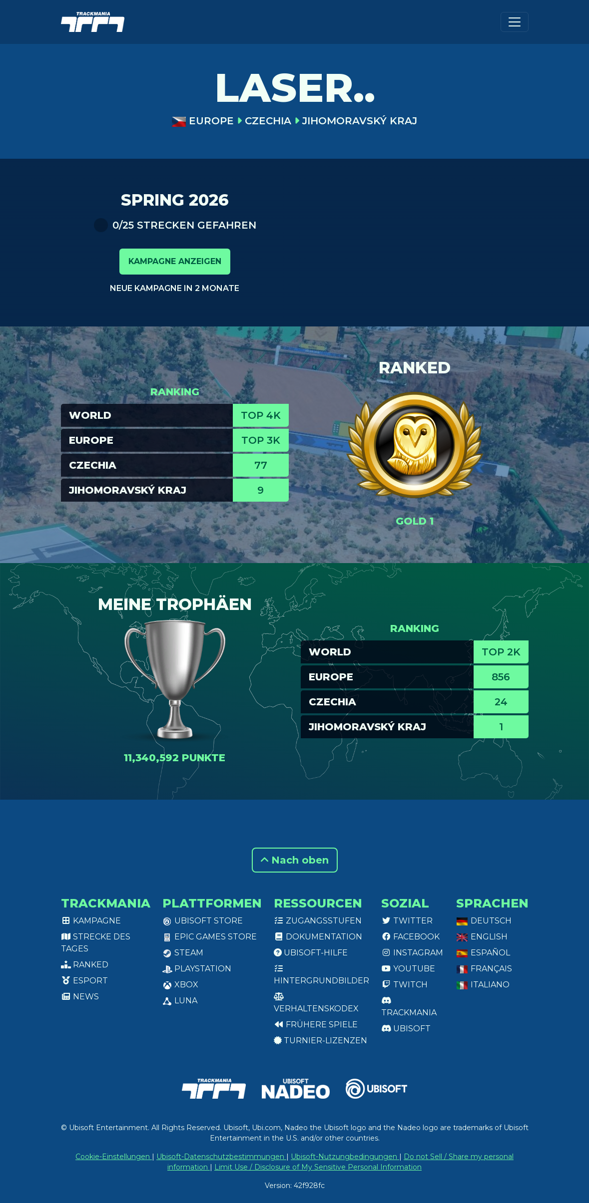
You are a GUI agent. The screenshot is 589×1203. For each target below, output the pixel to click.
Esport (84, 980)
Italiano (483, 984)
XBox (180, 984)
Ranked (84, 964)
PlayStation (196, 968)
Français (484, 968)
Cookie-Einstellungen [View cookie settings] (113, 1156)
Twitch (404, 984)
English (482, 936)
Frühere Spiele (316, 1024)
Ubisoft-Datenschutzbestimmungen (221, 1156)
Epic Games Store (209, 936)
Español (483, 952)
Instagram (412, 952)
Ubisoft (406, 1028)
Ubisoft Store (202, 920)
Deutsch (484, 920)
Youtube (408, 968)
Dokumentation (318, 936)
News (80, 996)
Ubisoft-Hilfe (311, 952)
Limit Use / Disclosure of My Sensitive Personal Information (318, 1167)
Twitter (407, 920)
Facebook (410, 936)
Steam (182, 952)
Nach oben (295, 860)
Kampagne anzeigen (174, 261)
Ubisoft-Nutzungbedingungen (345, 1156)
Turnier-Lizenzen (320, 1040)
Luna (179, 1000)
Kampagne (91, 920)
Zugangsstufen (318, 920)
